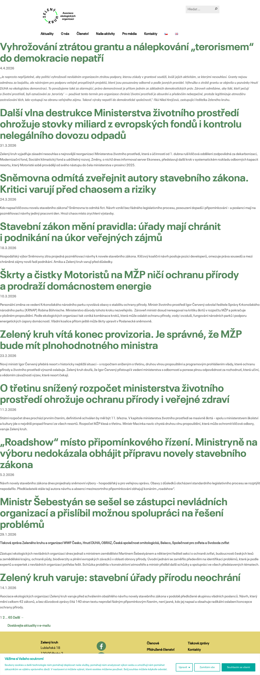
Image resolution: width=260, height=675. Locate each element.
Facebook (101, 646)
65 (10, 617)
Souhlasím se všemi (238, 667)
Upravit (183, 667)
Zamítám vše (207, 667)
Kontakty (150, 34)
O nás (65, 34)
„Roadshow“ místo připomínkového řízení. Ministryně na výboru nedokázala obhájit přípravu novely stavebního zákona (128, 454)
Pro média (129, 34)
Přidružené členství (160, 649)
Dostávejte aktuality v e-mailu (28, 625)
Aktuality (47, 34)
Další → (18, 617)
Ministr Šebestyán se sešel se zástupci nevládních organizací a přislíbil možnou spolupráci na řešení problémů (113, 513)
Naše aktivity (105, 34)
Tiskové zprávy (198, 643)
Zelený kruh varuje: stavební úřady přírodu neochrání (120, 578)
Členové (153, 643)
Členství (82, 34)
